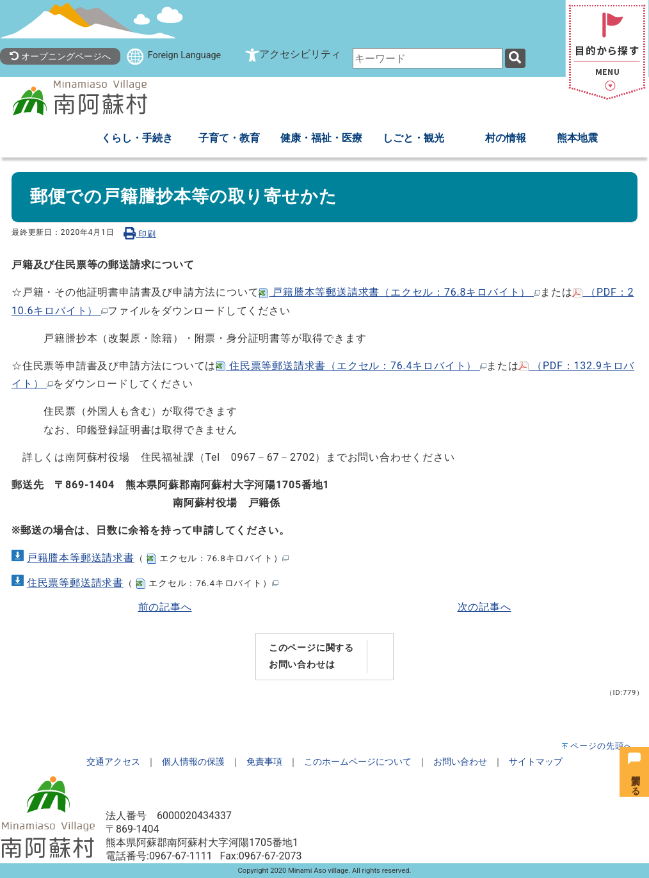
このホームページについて (358, 761)
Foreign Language (184, 55)
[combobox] (427, 58)
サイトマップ (536, 761)
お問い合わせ (460, 761)
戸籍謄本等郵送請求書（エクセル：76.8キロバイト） (399, 292)
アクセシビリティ (300, 54)
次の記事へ (484, 607)
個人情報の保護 (193, 761)
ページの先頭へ (601, 746)
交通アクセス (113, 761)
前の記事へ (165, 607)
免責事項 (264, 761)
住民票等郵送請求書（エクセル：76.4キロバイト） (351, 366)
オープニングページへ (60, 56)
